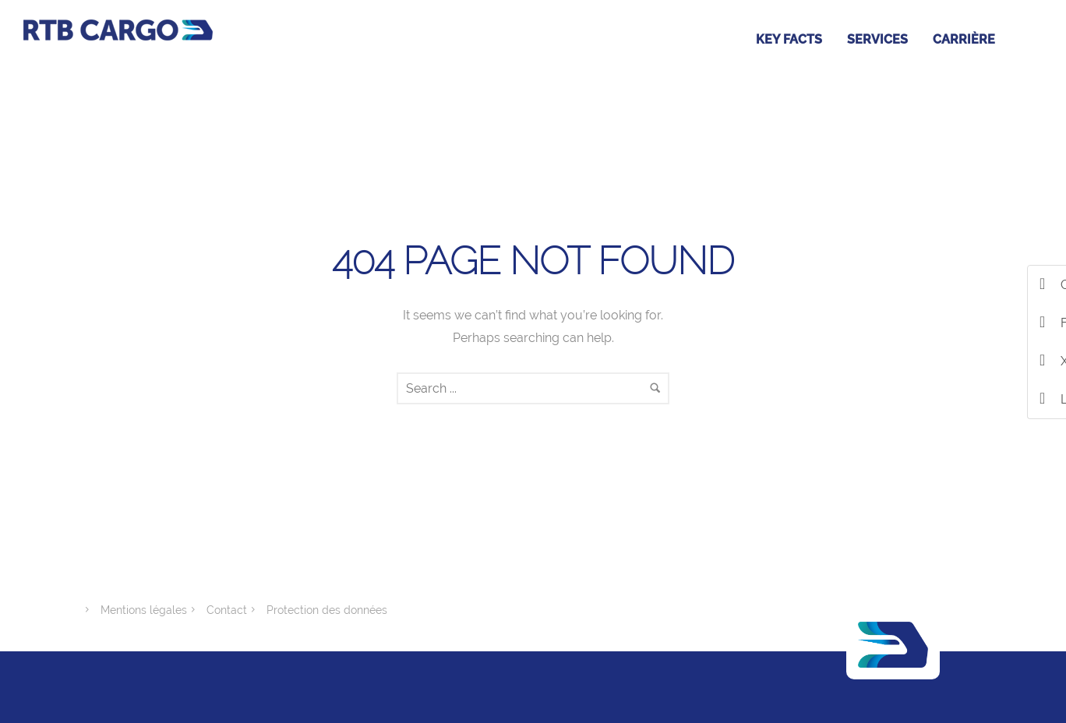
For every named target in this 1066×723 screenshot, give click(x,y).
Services (877, 39)
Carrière (964, 39)
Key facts (789, 39)
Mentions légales (144, 610)
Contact (226, 610)
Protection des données (326, 610)
